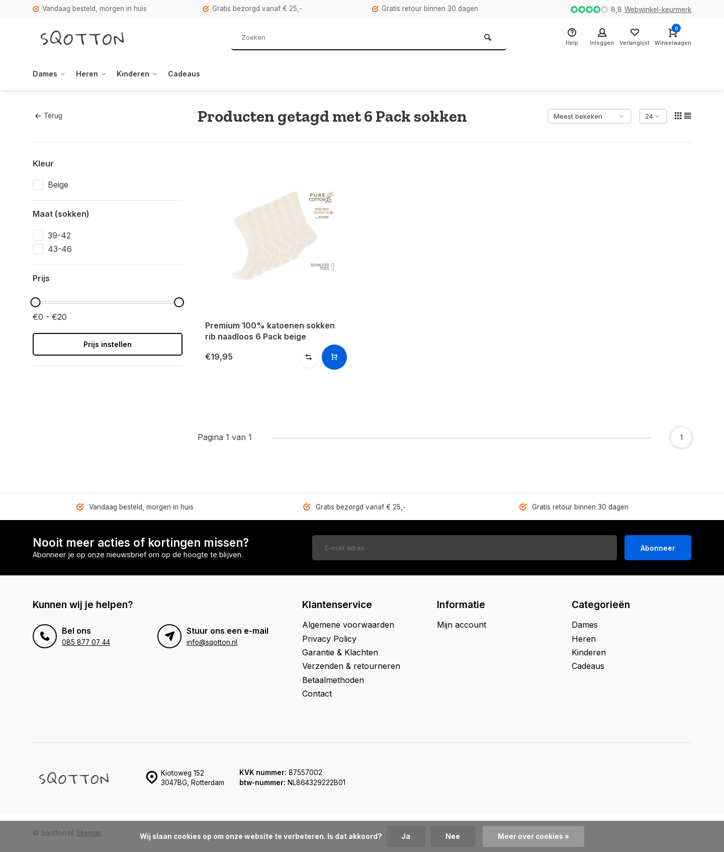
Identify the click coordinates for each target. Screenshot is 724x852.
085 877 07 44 (86, 642)
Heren (97, 74)
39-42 (59, 235)
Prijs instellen (107, 344)
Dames (51, 74)
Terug (48, 116)
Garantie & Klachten (340, 652)
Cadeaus (198, 74)
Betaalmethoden (333, 679)
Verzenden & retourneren (351, 665)
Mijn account (461, 624)
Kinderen (147, 74)
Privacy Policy (329, 638)
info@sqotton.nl (212, 642)
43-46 (60, 249)
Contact (317, 693)
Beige (58, 185)
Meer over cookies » (533, 836)
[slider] (35, 302)
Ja (405, 836)
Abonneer (658, 547)
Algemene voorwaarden (348, 624)
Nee (452, 836)
